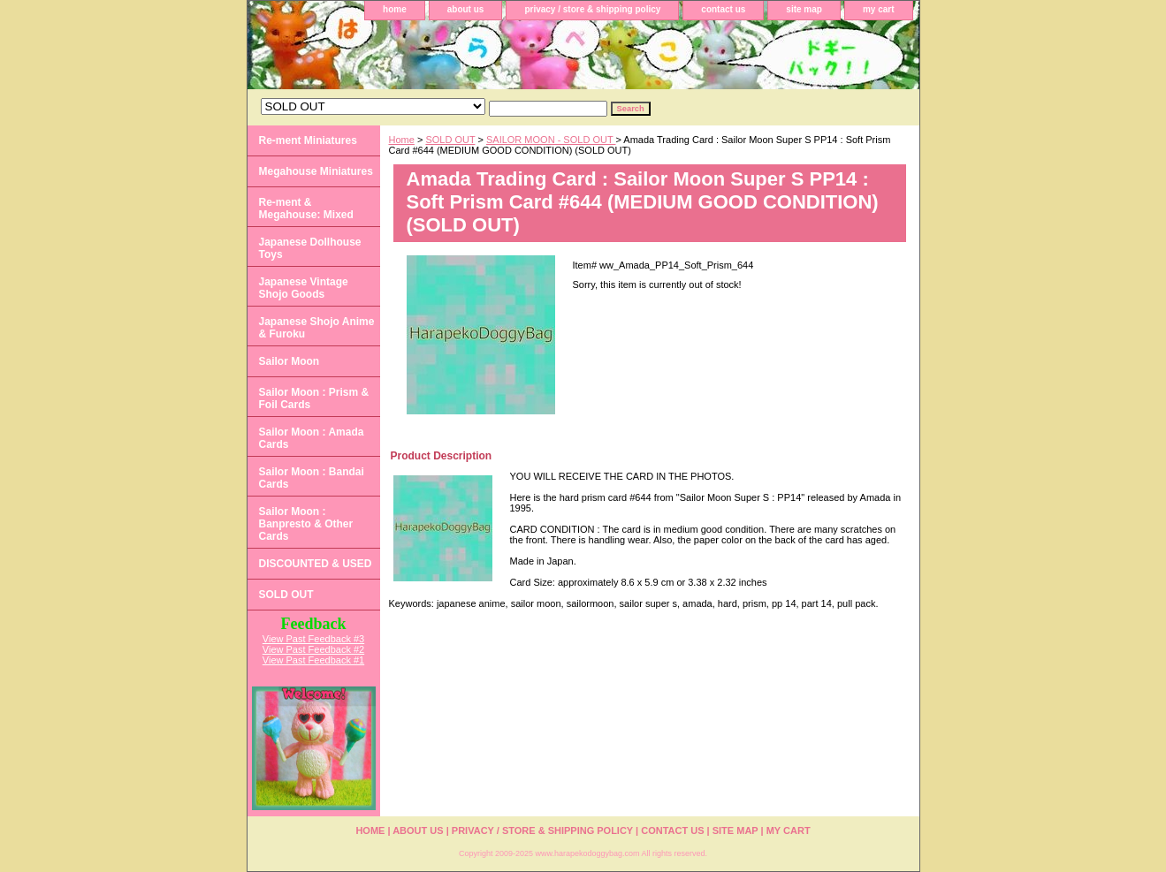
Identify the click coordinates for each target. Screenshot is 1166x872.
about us (465, 9)
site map (804, 9)
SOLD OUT (450, 139)
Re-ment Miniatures (308, 140)
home (395, 9)
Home (402, 139)
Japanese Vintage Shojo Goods (303, 288)
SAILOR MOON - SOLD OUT (551, 139)
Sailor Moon (289, 361)
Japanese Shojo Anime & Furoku (317, 327)
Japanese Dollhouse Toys (310, 248)
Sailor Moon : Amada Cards (311, 438)
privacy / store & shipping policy (592, 9)
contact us (723, 9)
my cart (879, 9)
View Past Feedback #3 (313, 638)
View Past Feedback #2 (313, 649)
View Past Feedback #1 (313, 660)
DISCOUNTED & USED (315, 563)
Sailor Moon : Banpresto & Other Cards (306, 523)
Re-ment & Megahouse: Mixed (306, 208)
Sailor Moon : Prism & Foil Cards (314, 398)
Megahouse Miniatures (316, 171)
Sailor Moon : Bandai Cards (311, 478)
